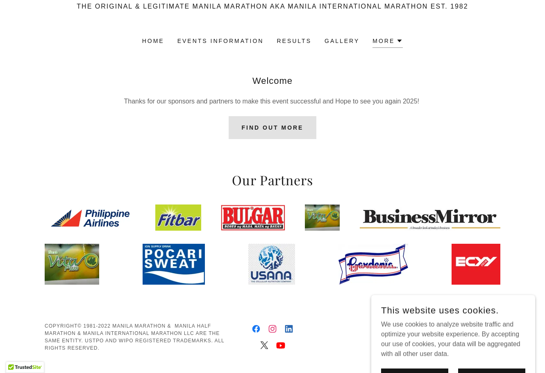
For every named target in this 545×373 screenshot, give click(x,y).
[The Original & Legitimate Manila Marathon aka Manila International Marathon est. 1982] (272, 6)
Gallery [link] (342, 41)
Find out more (273, 127)
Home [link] (153, 41)
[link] (256, 329)
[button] (387, 42)
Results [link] (294, 41)
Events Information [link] (220, 41)
